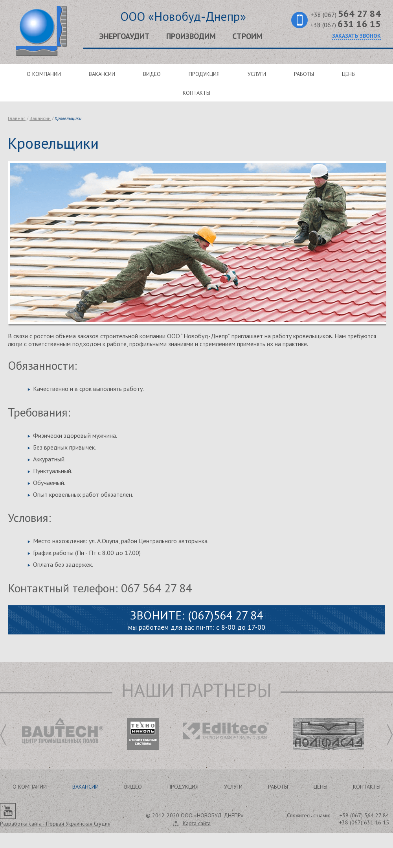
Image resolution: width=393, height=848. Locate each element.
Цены (349, 73)
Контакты (196, 92)
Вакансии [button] (85, 786)
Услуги (257, 73)
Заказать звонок (356, 35)
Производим (191, 36)
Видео (152, 73)
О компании (44, 73)
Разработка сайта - (55, 823)
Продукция (204, 73)
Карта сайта (197, 823)
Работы (304, 73)
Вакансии (102, 73)
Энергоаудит (124, 36)
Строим (247, 36)
